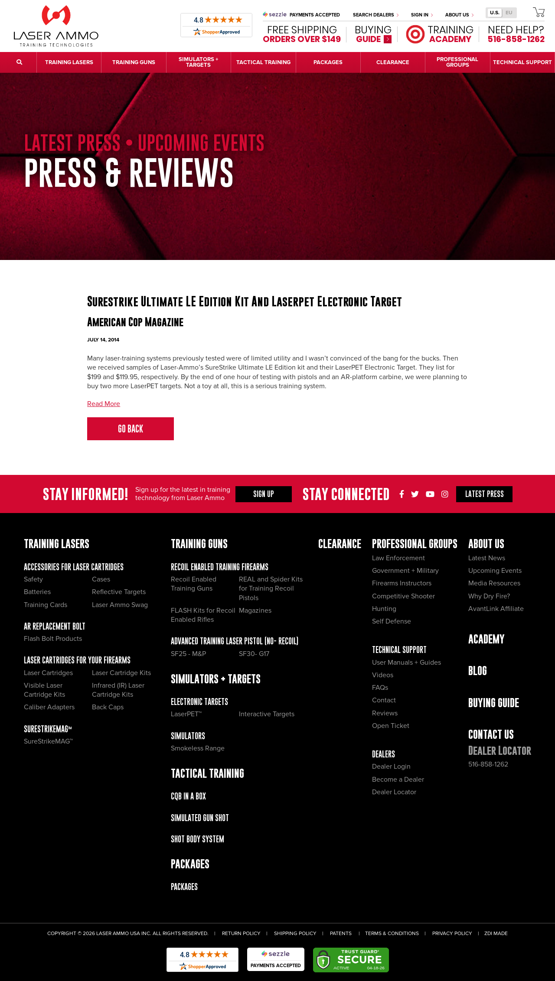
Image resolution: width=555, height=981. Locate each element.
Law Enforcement (398, 558)
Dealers (383, 754)
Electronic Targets (199, 701)
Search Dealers (375, 15)
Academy (486, 639)
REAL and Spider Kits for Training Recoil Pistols (271, 588)
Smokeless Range (198, 748)
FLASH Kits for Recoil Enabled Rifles (203, 615)
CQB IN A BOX (188, 796)
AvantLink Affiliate (496, 608)
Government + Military (405, 570)
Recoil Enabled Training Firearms (219, 567)
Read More (103, 404)
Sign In (422, 15)
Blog (477, 670)
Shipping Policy (295, 933)
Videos (382, 675)
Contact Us (491, 734)
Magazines (255, 610)
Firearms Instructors (401, 583)
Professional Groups (414, 543)
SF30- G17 (254, 654)
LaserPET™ (186, 714)
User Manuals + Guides (406, 662)
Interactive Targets (266, 714)
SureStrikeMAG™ (48, 729)
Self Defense (391, 621)
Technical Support (399, 649)
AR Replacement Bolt (54, 626)
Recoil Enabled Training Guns (193, 584)
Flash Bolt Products (53, 638)
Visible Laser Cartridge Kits (44, 690)
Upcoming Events (495, 570)
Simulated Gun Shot (200, 817)
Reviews (385, 713)
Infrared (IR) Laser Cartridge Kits (118, 690)
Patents (341, 933)
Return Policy (241, 933)
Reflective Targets (119, 592)
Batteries (37, 592)
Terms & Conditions (392, 933)
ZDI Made (496, 933)
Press (484, 494)
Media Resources (494, 583)
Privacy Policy (452, 933)
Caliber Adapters (49, 707)
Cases (101, 579)
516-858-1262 (488, 764)
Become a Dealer (398, 779)
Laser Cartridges (48, 673)
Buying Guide (493, 702)
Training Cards (45, 605)
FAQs (380, 687)
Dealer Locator (394, 792)
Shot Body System (197, 839)
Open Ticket (390, 725)
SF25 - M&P (188, 654)
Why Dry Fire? (489, 596)
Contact (384, 700)
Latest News (486, 558)
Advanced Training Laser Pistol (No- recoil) (234, 641)
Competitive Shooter (403, 596)
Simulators (188, 736)
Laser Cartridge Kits (121, 673)
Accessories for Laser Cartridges (74, 567)
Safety (33, 579)
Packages (184, 886)
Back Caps (108, 707)
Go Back (130, 429)
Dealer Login (391, 766)
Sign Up (263, 494)
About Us (459, 15)
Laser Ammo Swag (120, 605)
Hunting (384, 608)
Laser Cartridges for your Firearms (77, 660)
